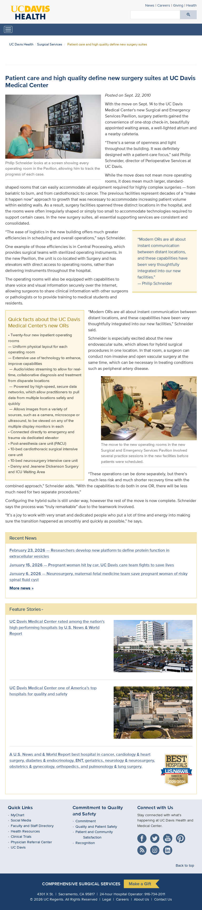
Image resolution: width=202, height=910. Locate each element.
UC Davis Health (21, 44)
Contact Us (163, 899)
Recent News (23, 538)
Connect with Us (155, 807)
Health (191, 5)
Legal (106, 899)
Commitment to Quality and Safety (98, 810)
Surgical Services (49, 44)
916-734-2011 (154, 894)
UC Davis (22, 847)
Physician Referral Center (35, 842)
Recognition (89, 842)
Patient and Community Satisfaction (98, 834)
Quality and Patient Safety (100, 826)
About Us (141, 899)
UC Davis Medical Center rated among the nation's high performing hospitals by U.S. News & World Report (57, 627)
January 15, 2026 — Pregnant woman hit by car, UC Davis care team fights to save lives (91, 565)
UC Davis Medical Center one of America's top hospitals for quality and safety (53, 691)
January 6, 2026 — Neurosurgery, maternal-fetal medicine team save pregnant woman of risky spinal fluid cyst (98, 577)
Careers (163, 5)
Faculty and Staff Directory (36, 825)
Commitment (89, 821)
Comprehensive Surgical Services (81, 884)
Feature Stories (26, 609)
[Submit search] (188, 14)
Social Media (24, 820)
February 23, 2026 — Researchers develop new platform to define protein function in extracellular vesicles (89, 553)
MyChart (21, 815)
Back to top (185, 865)
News (149, 5)
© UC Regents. (47, 899)
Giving (178, 5)
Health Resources (29, 831)
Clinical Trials (25, 836)
